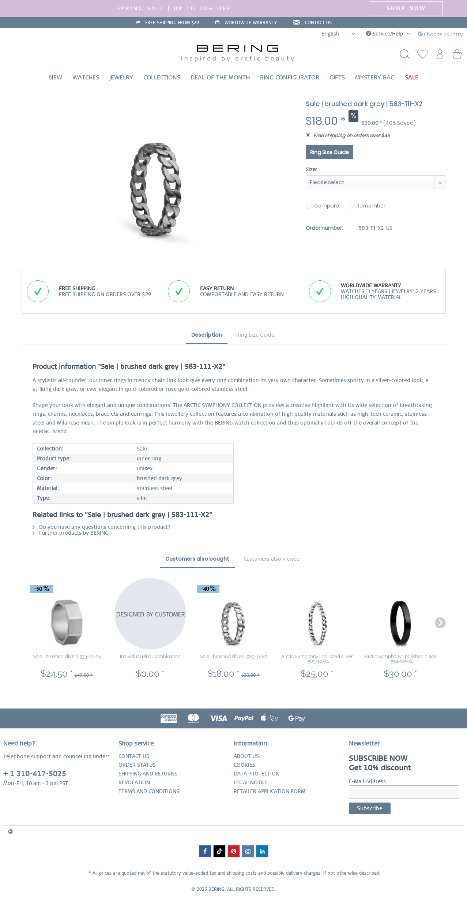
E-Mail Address (367, 781)
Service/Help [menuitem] (385, 34)
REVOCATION (134, 782)
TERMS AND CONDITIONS (148, 791)
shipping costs (242, 873)
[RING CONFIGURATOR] (289, 77)
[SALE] (411, 77)
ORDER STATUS (137, 765)
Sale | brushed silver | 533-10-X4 (67, 656)
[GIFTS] (337, 77)
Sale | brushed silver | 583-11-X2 (233, 656)
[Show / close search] (403, 56)
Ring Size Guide (329, 152)
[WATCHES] (85, 77)
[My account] (439, 56)
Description (206, 335)
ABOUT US (246, 756)
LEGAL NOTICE (251, 782)
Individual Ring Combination (150, 656)
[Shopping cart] (456, 56)
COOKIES (244, 765)
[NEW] (55, 77)
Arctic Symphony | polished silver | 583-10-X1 (317, 659)
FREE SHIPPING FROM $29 (172, 22)
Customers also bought (197, 558)
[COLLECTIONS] (161, 77)
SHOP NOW (406, 8)
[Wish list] (421, 56)
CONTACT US (318, 22)
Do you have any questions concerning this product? (102, 527)
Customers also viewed (272, 559)
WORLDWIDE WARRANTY (251, 22)
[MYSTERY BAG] (375, 77)
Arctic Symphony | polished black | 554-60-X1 (400, 659)
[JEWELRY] (121, 77)
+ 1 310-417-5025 (34, 774)
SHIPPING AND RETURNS (147, 774)
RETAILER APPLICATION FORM (269, 791)
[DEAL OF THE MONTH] (220, 77)
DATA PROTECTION (256, 774)
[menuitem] (421, 56)
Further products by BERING (71, 533)
